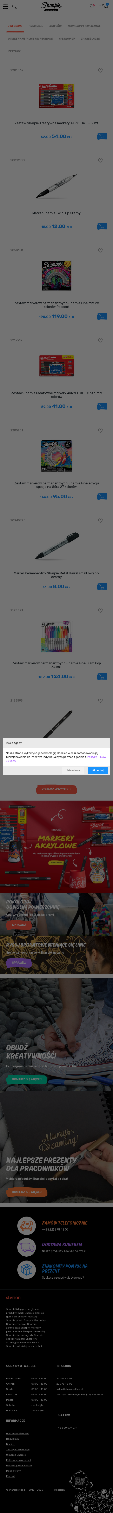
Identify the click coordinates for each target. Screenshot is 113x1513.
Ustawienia (73, 770)
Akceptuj (98, 770)
